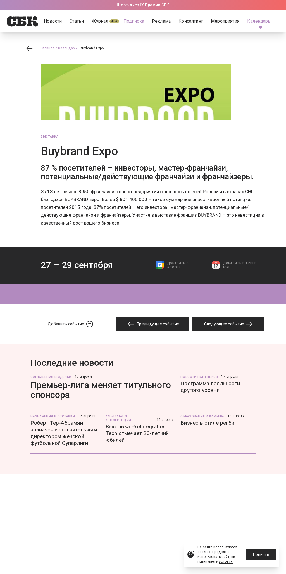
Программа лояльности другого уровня (210, 386)
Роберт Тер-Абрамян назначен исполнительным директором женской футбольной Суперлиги (63, 433)
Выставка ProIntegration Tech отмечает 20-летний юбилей (137, 433)
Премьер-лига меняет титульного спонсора (100, 390)
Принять (261, 554)
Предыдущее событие (152, 324)
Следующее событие (228, 324)
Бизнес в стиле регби (207, 423)
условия (226, 561)
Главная (48, 48)
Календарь (67, 48)
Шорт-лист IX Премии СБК (143, 5)
